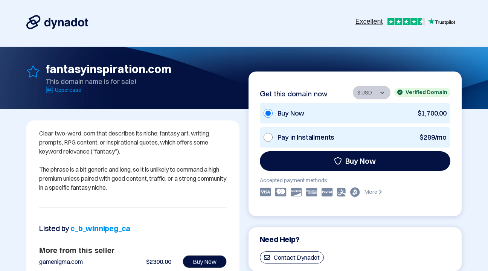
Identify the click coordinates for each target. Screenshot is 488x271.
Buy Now (355, 161)
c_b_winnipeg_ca (100, 228)
